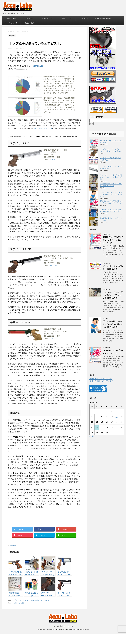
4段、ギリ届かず (20, 603)
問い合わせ (29, 18)
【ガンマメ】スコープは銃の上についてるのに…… (34, 600)
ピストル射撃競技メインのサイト (63, 626)
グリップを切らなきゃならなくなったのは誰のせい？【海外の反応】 (111, 194)
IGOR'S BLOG (37, 66)
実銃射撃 (13, 545)
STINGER (86, 629)
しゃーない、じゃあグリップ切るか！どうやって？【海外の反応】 (111, 177)
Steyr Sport (53, 159)
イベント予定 (11, 18)
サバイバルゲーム (11, 23)
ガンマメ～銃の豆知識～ (103, 18)
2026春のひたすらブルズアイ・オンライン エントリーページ (113, 240)
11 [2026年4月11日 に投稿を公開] (116, 417)
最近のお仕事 (29, 23)
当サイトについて (48, 18)
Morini (51, 338)
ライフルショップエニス (42, 128)
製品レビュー (66, 18)
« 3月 (91, 436)
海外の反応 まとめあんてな (100, 379)
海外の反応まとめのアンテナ (101, 381)
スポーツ (85, 18)
